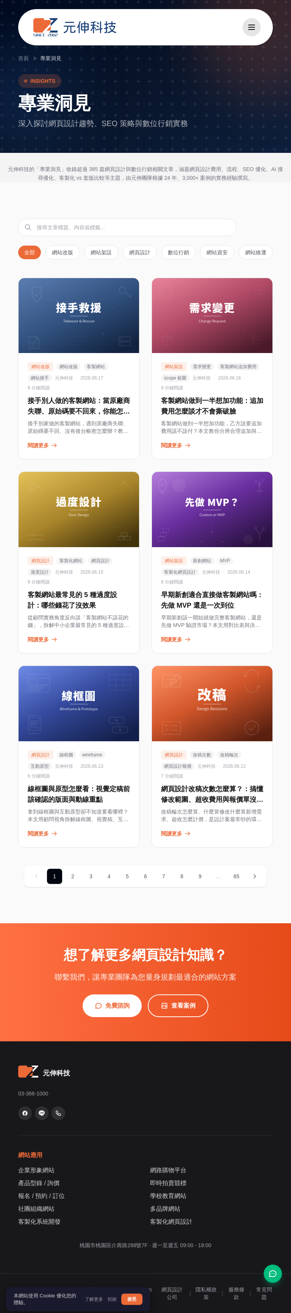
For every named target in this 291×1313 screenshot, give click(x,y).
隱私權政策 (206, 1293)
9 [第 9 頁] (200, 876)
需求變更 (202, 366)
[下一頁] (254, 876)
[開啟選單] (251, 27)
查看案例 (178, 1006)
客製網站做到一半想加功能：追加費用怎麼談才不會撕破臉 (212, 406)
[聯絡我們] (273, 1274)
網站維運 (255, 252)
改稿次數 (202, 755)
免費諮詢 (112, 1006)
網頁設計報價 (177, 766)
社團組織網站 (36, 1209)
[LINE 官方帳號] (41, 1113)
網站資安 (217, 252)
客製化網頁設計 (180, 572)
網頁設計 (139, 252)
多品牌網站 (165, 1209)
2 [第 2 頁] (72, 876)
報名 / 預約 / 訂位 (41, 1196)
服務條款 (236, 1293)
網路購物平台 (168, 1170)
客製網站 (96, 366)
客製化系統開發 (39, 1221)
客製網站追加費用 (238, 366)
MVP (225, 560)
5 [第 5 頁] (127, 876)
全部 (29, 252)
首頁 (23, 58)
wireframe (92, 755)
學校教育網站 (168, 1196)
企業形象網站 (36, 1170)
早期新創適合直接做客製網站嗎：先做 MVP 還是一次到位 (212, 600)
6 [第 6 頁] (145, 876)
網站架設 (101, 252)
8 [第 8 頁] (181, 876)
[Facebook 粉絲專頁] (25, 1113)
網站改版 (62, 252)
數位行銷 (178, 252)
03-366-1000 (33, 1094)
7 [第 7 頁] (163, 876)
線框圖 (66, 755)
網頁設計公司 (172, 1293)
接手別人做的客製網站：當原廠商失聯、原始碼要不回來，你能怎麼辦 (79, 411)
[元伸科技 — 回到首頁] (74, 27)
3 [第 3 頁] (90, 876)
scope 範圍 (175, 378)
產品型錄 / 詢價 (38, 1183)
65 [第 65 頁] (236, 876)
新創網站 (202, 560)
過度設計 (40, 572)
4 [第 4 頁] (109, 876)
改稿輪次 (229, 755)
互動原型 (40, 766)
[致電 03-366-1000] (58, 1113)
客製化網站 (70, 560)
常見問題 (264, 1293)
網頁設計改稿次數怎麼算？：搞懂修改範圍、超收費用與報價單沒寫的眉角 (212, 799)
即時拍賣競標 (168, 1183)
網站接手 (40, 378)
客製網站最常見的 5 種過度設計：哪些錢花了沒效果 (72, 600)
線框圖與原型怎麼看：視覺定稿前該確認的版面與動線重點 (79, 794)
